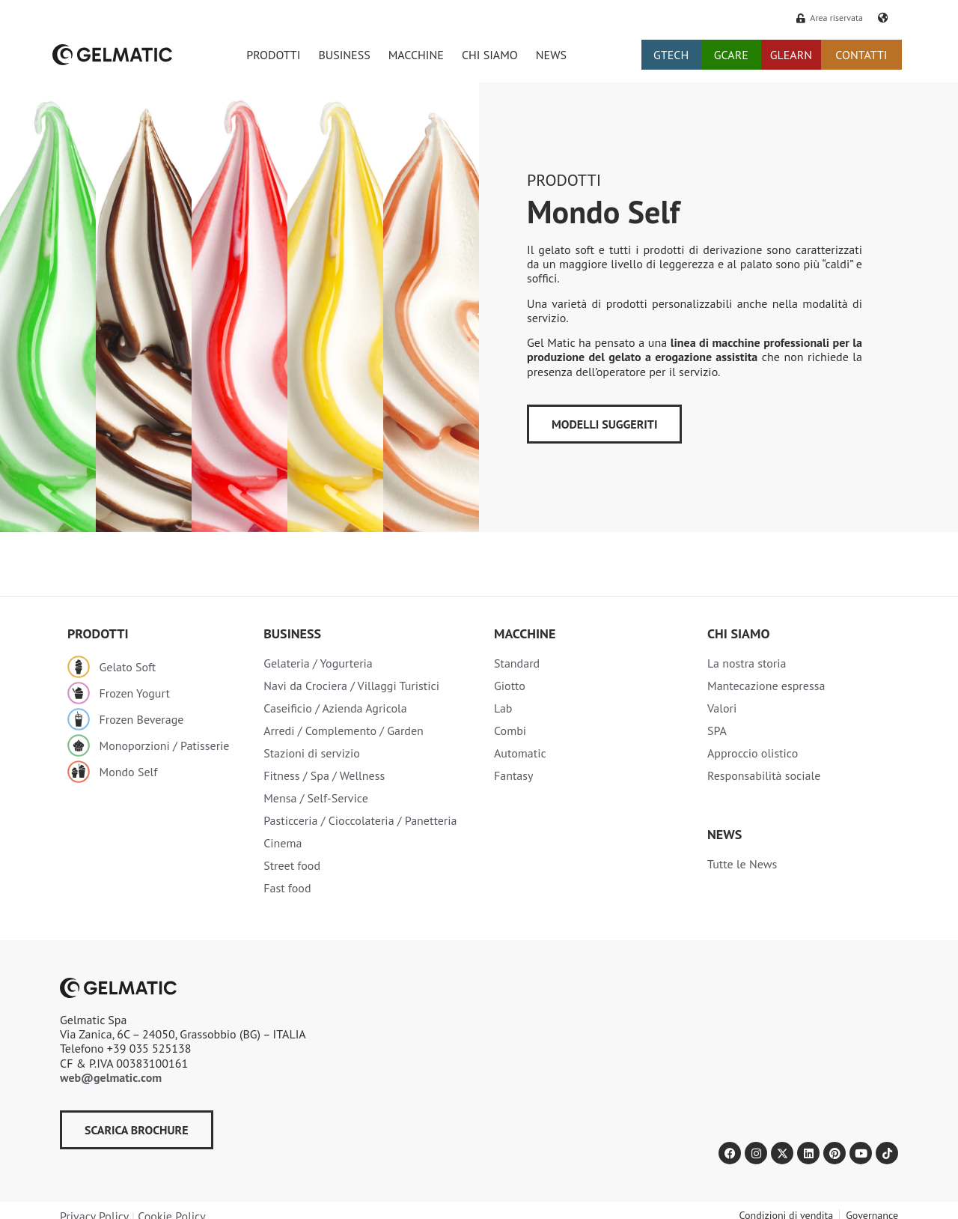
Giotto (509, 685)
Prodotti (564, 179)
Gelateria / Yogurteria (318, 663)
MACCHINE (416, 54)
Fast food (287, 887)
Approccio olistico (752, 752)
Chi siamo (738, 633)
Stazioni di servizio (311, 752)
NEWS (551, 54)
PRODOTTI (273, 54)
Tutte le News (742, 863)
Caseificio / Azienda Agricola (335, 708)
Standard (517, 663)
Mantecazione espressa (766, 685)
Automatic (520, 752)
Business (292, 633)
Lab (503, 708)
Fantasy (514, 775)
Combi (510, 730)
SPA (717, 730)
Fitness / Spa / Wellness (324, 775)
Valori (721, 708)
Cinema (282, 842)
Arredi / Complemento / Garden (343, 730)
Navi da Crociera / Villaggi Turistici (351, 685)
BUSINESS (344, 54)
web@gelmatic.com (111, 1077)
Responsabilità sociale (763, 775)
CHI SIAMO (490, 54)
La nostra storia (747, 663)
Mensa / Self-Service (315, 797)
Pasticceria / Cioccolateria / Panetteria (360, 820)
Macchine (524, 633)
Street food (291, 865)
